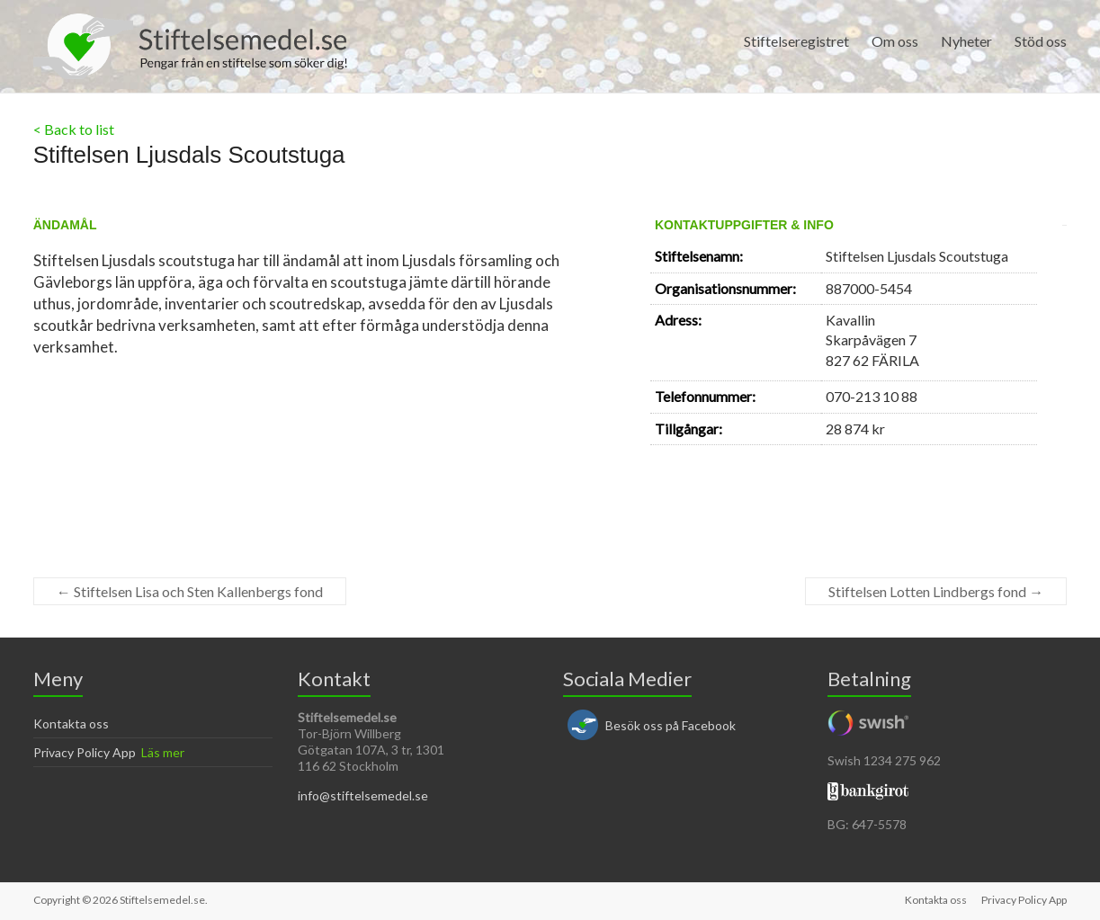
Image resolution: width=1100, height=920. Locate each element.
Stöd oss (1041, 40)
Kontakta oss (71, 723)
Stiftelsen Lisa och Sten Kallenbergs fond (190, 591)
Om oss (895, 40)
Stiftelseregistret (796, 40)
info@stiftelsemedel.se (363, 795)
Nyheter (966, 40)
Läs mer (162, 752)
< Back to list (73, 129)
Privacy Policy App (84, 752)
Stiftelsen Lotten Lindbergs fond (935, 591)
